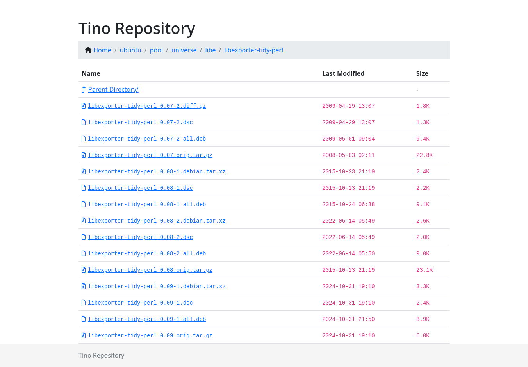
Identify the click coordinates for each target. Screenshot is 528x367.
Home (102, 50)
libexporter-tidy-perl (253, 50)
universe (183, 50)
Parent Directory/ (110, 89)
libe (210, 50)
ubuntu (130, 50)
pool (156, 50)
